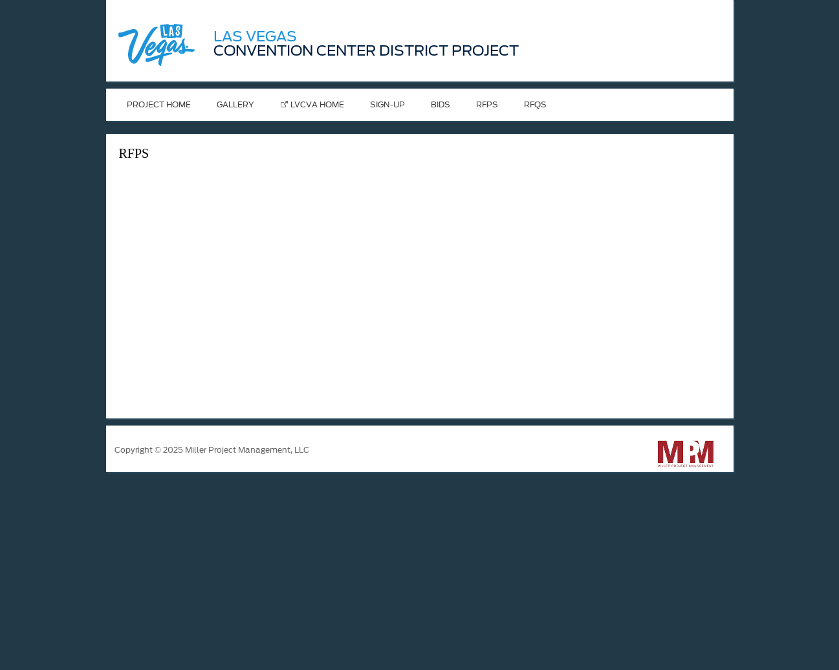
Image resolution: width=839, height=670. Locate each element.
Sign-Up (387, 104)
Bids (440, 104)
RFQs (535, 104)
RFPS (487, 104)
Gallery (235, 104)
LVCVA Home (317, 104)
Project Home (159, 104)
